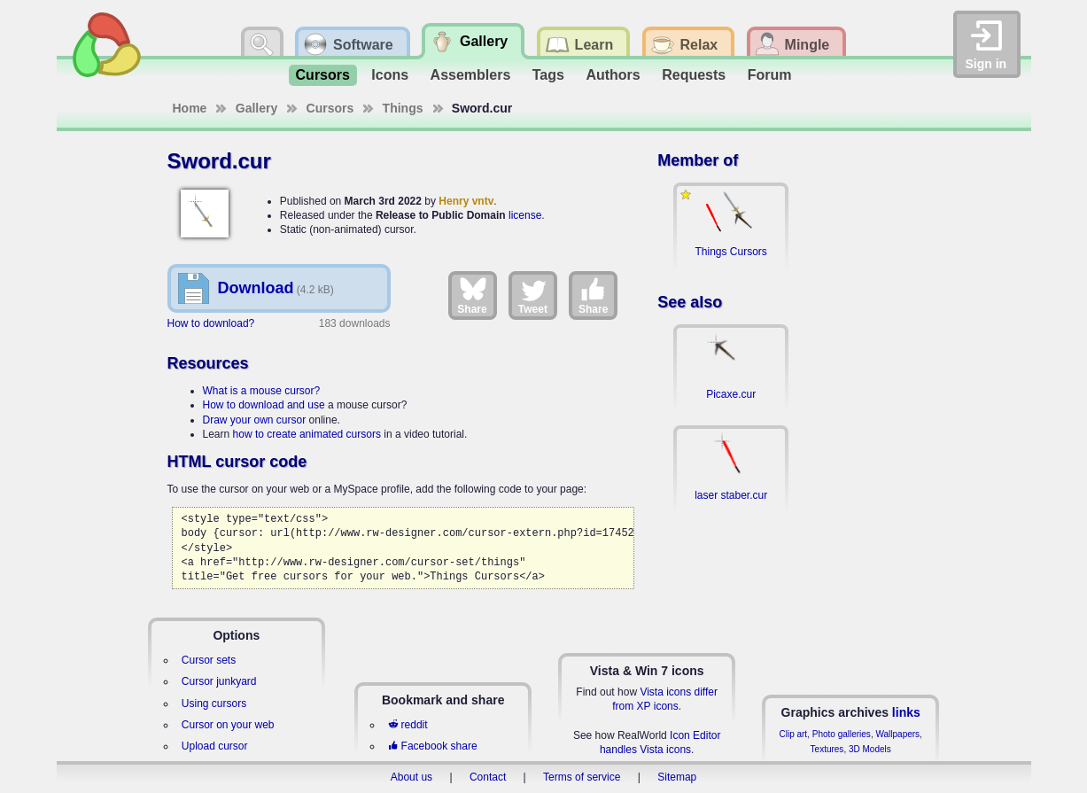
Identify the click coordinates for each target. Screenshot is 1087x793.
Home (190, 108)
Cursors (323, 74)
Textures (827, 749)
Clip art (793, 734)
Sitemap (676, 777)
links (906, 712)
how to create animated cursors (307, 434)
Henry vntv (466, 201)
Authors (613, 74)
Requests (694, 74)
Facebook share (432, 746)
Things (403, 108)
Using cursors (214, 703)
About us (411, 777)
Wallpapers (897, 734)
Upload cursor (215, 746)
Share (471, 295)
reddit (407, 725)
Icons (389, 74)
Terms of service (581, 777)
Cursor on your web (228, 725)
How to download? (211, 323)
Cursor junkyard (219, 681)
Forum (770, 74)
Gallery (256, 108)
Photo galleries (841, 734)
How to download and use (264, 405)
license (525, 215)
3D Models (870, 749)
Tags (548, 74)
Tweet (532, 295)
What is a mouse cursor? (262, 391)
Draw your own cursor (255, 420)
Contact (488, 777)
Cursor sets (209, 660)
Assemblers (471, 74)
